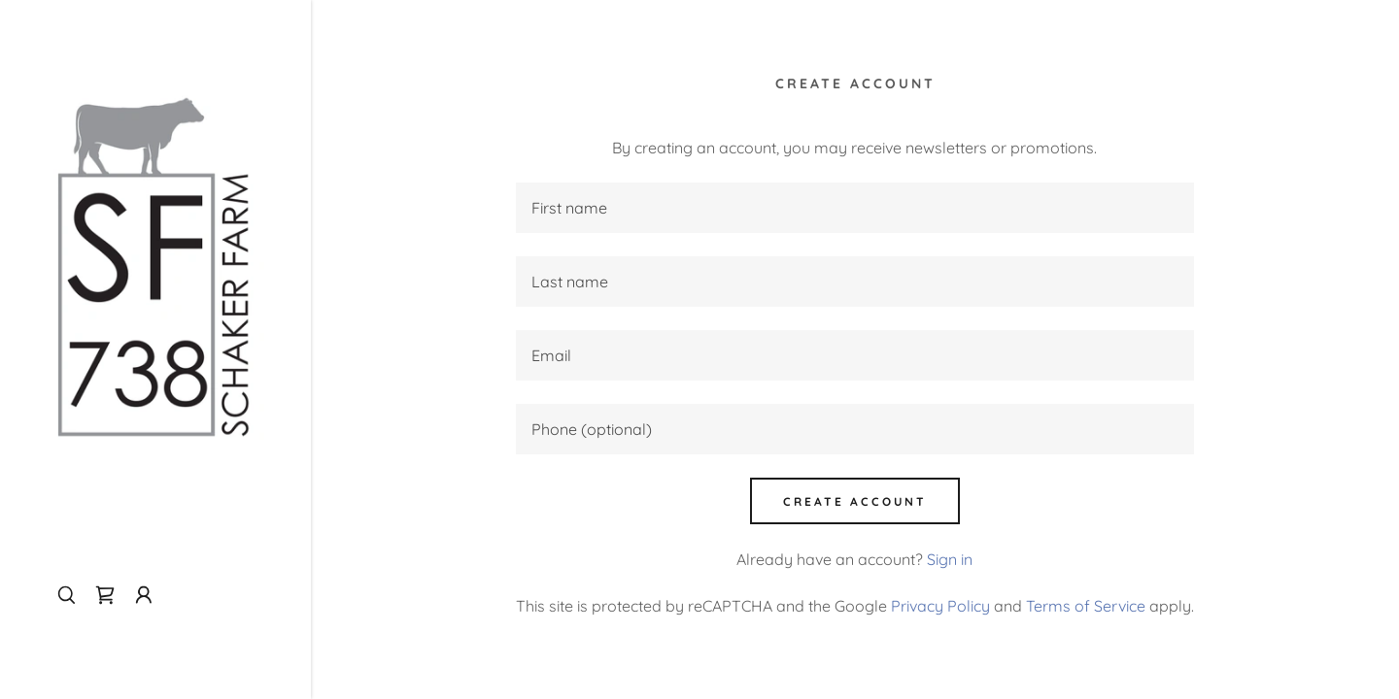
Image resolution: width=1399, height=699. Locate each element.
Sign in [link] (949, 559)
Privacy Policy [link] (940, 606)
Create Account (855, 501)
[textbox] (855, 208)
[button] (143, 595)
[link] (155, 260)
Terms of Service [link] (1085, 606)
